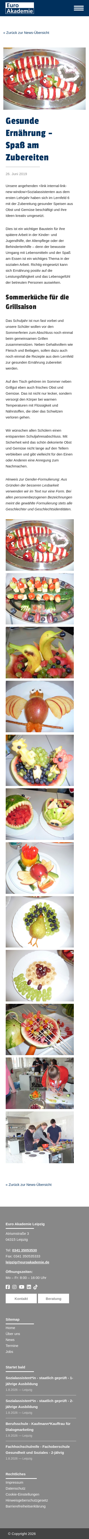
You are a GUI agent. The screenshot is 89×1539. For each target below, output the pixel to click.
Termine (12, 1346)
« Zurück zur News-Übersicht (26, 33)
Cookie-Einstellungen (22, 1494)
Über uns (13, 1334)
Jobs (9, 1352)
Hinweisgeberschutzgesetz (27, 1500)
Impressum (14, 1482)
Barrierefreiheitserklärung (26, 1506)
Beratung (53, 1299)
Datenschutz (15, 1488)
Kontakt (21, 1299)
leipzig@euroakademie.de (27, 1262)
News (10, 1340)
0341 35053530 (24, 1250)
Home (10, 1328)
